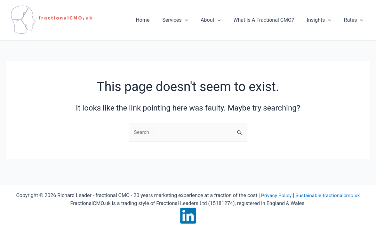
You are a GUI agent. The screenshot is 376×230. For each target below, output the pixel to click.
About (219, 20)
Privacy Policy (275, 195)
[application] (196, 20)
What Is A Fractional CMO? (270, 20)
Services (186, 20)
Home (157, 20)
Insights (323, 20)
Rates (354, 20)
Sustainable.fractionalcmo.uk (328, 195)
